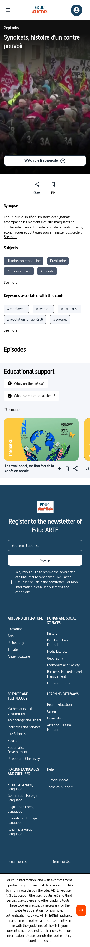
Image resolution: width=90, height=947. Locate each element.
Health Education (59, 704)
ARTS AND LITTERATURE (25, 618)
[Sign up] (45, 560)
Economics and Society (63, 665)
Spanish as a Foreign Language (22, 820)
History (52, 633)
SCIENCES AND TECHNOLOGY (18, 696)
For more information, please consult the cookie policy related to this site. (39, 935)
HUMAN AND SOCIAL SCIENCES (61, 620)
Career (51, 711)
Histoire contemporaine (24, 260)
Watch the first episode (45, 161)
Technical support (60, 786)
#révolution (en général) (25, 319)
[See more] (10, 237)
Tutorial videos (57, 779)
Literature (15, 629)
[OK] (81, 910)
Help (50, 769)
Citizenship (55, 718)
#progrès (60, 319)
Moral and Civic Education (58, 642)
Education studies (59, 683)
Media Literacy (57, 651)
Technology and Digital (24, 720)
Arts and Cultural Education (59, 727)
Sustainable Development (17, 749)
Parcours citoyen (19, 271)
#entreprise (69, 308)
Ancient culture (19, 656)
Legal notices (17, 861)
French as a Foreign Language (22, 786)
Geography (55, 658)
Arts (11, 635)
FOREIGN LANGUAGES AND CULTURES (23, 771)
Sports (12, 740)
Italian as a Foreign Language (21, 831)
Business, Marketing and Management (64, 674)
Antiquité (47, 271)
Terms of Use (62, 861)
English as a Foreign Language (22, 809)
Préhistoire (58, 260)
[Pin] (53, 187)
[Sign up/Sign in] (76, 10)
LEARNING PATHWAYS (62, 694)
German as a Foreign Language (22, 797)
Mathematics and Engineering (20, 711)
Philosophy (16, 642)
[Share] (37, 187)
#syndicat (43, 308)
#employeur (16, 308)
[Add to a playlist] (60, 468)
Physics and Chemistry (24, 758)
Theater (13, 649)
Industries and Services (24, 727)
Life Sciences (17, 733)
